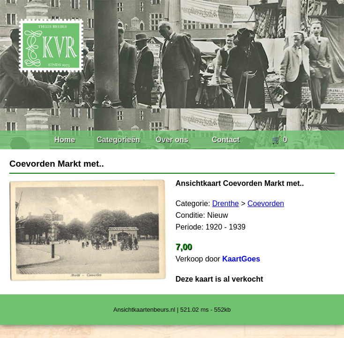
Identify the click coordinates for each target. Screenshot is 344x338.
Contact (226, 140)
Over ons (172, 140)
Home (64, 140)
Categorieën (118, 140)
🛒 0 (279, 140)
